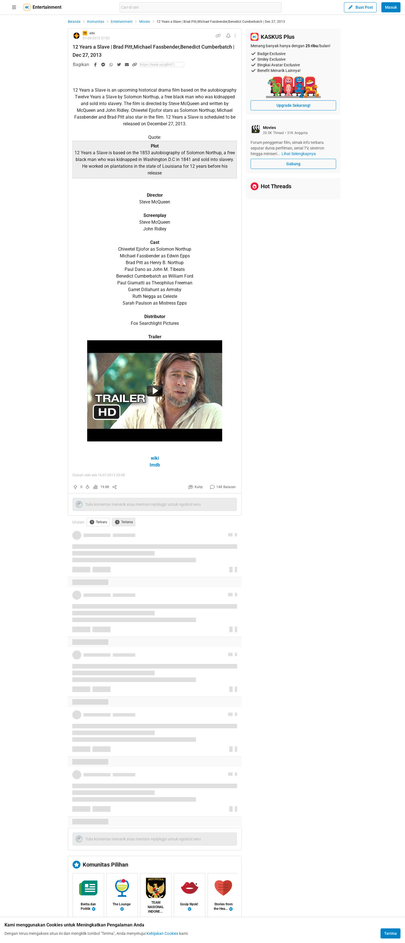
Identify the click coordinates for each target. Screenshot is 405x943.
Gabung (293, 164)
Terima (390, 933)
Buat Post (360, 7)
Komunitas (95, 22)
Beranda (74, 22)
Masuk (391, 7)
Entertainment (121, 22)
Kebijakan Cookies (162, 933)
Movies (144, 22)
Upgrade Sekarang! (293, 105)
